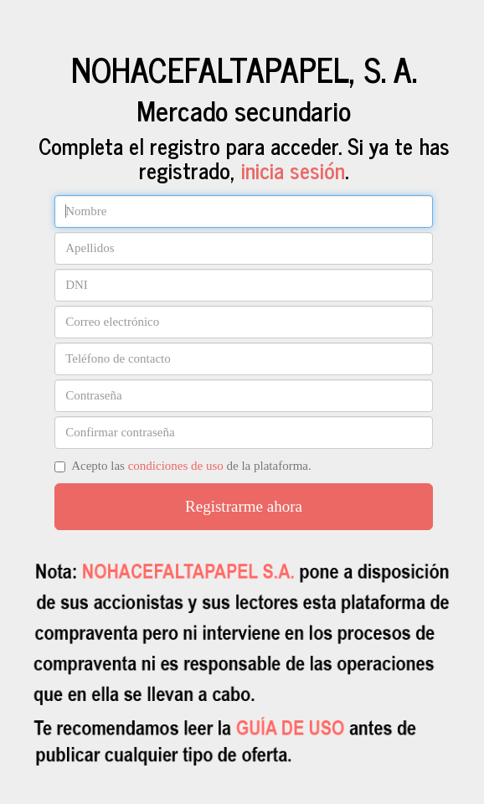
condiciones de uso (176, 465)
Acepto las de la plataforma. (183, 465)
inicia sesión (293, 170)
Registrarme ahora (243, 506)
